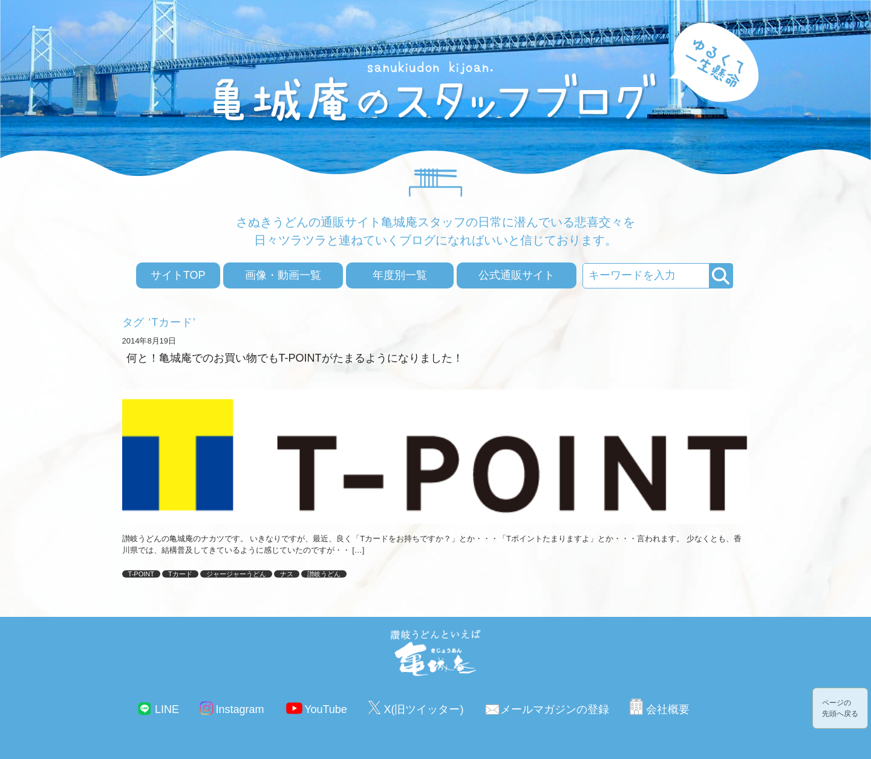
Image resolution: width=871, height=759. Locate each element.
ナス (286, 574)
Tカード (180, 574)
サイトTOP (178, 275)
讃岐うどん (324, 574)
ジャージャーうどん (236, 574)
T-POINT (141, 574)
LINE (167, 709)
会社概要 (668, 709)
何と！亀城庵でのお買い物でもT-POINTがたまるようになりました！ (294, 358)
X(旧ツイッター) (423, 709)
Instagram (240, 709)
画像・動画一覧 (283, 275)
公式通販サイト (516, 275)
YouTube (325, 709)
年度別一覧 (400, 275)
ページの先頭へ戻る (840, 708)
